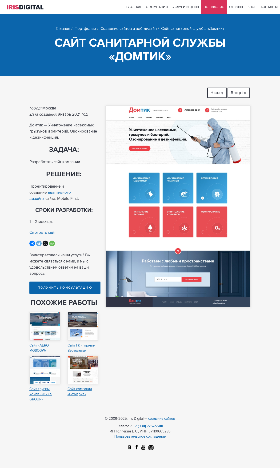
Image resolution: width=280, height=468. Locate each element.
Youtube (143, 447)
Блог (252, 7)
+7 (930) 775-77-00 (148, 426)
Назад (217, 92)
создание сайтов (161, 418)
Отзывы (236, 7)
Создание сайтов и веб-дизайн (128, 28)
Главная (133, 7)
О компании (157, 7)
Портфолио (214, 7)
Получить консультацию (65, 288)
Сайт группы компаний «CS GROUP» (40, 394)
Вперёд (239, 92)
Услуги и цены (185, 7)
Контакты (269, 7)
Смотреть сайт (42, 232)
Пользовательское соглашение (140, 436)
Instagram (150, 447)
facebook (136, 447)
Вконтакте (129, 447)
